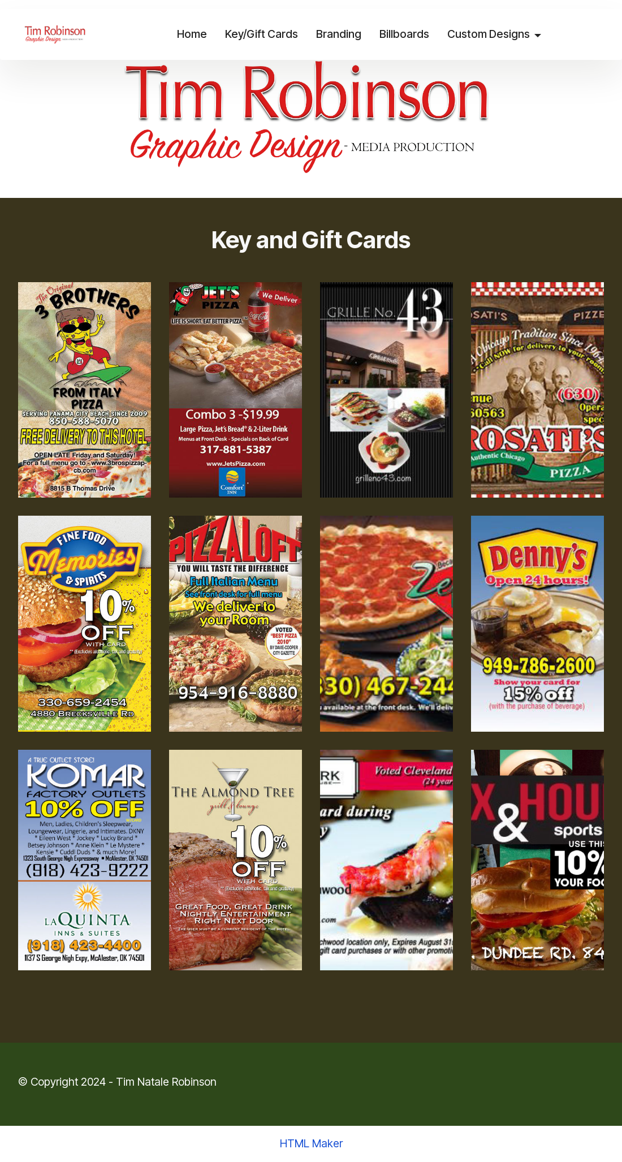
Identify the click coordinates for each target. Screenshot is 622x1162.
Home (191, 34)
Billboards (404, 34)
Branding (338, 34)
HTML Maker (311, 1143)
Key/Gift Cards (260, 34)
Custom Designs (488, 34)
